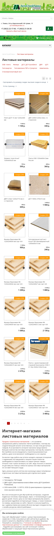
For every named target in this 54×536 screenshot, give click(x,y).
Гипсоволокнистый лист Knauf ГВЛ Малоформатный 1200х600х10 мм (38, 242)
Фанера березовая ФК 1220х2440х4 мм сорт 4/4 (13, 241)
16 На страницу (9, 86)
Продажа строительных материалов (15, 442)
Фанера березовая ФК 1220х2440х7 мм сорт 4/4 (37, 283)
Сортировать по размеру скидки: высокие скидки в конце (25, 82)
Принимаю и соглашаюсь (13, 533)
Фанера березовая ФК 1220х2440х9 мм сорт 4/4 (13, 324)
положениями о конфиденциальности (37, 525)
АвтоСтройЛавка (8, 54)
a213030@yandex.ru (17, 25)
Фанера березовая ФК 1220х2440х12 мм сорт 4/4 (38, 324)
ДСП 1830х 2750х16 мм (36, 199)
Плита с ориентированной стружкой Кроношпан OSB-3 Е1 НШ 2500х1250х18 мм (38, 365)
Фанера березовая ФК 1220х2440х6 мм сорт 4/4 (13, 283)
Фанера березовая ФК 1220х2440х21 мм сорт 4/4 (38, 407)
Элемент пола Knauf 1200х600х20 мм (11, 159)
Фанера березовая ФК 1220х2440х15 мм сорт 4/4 (13, 364)
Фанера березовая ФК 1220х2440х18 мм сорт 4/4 (13, 407)
